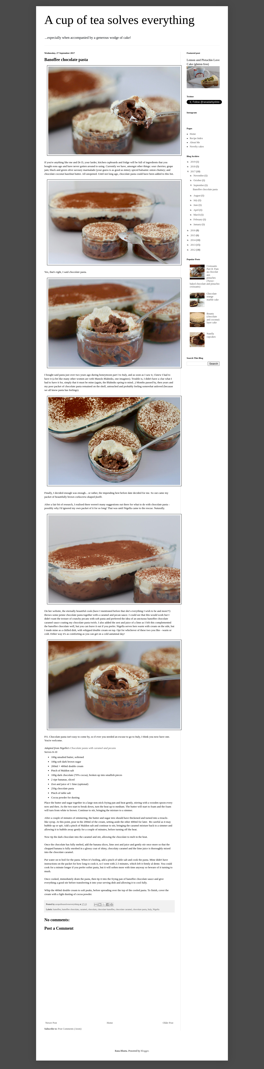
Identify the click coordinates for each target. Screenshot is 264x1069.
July (195, 200)
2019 (193, 161)
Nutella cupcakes (211, 335)
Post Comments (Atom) (69, 1028)
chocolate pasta (140, 909)
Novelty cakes (197, 146)
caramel (83, 909)
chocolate (92, 909)
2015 (193, 235)
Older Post (168, 1022)
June (196, 205)
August (197, 195)
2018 (193, 166)
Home (110, 1022)
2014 (193, 240)
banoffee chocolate (70, 909)
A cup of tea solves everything (119, 20)
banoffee (57, 909)
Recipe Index (196, 138)
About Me (195, 142)
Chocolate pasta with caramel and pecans (93, 748)
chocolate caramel (124, 909)
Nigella (156, 909)
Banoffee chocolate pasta (205, 189)
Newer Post (51, 1022)
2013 (193, 244)
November (199, 175)
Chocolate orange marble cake (213, 296)
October (197, 180)
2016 (193, 230)
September (199, 185)
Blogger (144, 1050)
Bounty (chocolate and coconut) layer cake (213, 318)
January (197, 224)
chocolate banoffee (106, 909)
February (198, 219)
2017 (193, 171)
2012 (193, 249)
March (196, 214)
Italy (150, 909)
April (196, 210)
